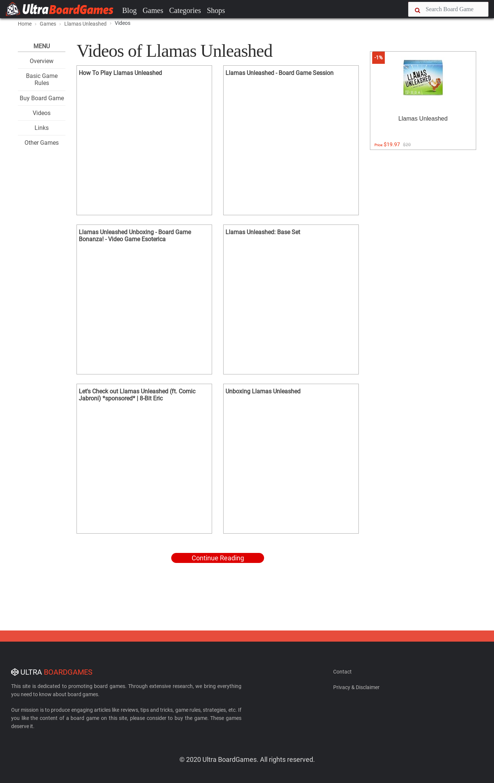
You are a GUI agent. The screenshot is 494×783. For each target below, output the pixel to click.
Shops (216, 10)
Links (42, 127)
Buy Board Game (42, 98)
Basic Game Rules (42, 79)
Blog (129, 10)
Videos (42, 113)
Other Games (42, 142)
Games (153, 10)
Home (25, 24)
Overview (41, 61)
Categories (185, 10)
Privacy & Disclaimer (356, 687)
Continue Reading (218, 558)
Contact (342, 672)
